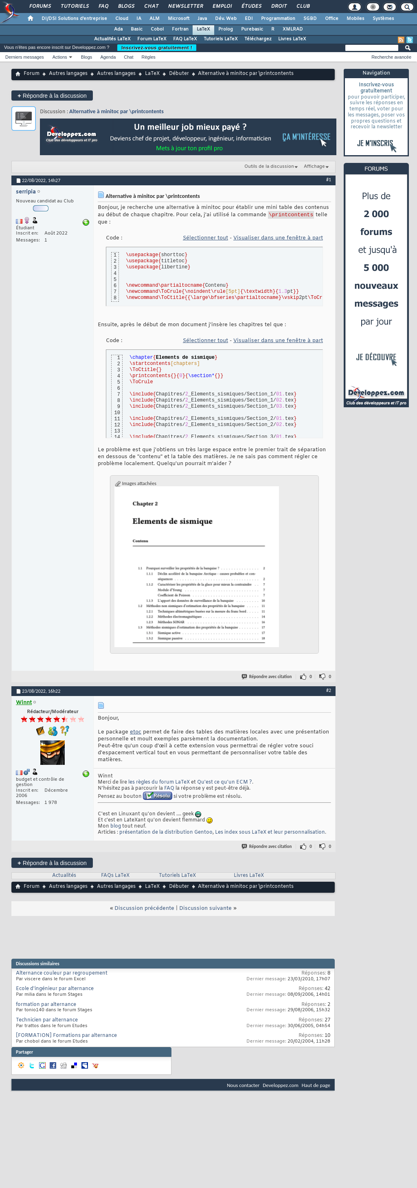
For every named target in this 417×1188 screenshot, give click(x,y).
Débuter (179, 73)
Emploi (221, 6)
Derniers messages (24, 57)
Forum (32, 73)
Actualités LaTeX (112, 39)
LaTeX (203, 29)
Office (331, 19)
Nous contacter (243, 1086)
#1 (328, 179)
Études (251, 6)
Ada (118, 29)
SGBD (310, 19)
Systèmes (383, 19)
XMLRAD (293, 29)
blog (115, 827)
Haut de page (316, 1086)
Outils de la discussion (269, 166)
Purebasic (252, 29)
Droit (278, 6)
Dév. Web (226, 19)
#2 (328, 691)
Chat (151, 6)
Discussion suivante (205, 909)
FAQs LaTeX (115, 877)
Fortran (180, 29)
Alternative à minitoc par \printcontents (116, 111)
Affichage (314, 166)
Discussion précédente (144, 909)
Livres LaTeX (292, 39)
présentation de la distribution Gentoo (166, 833)
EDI (249, 19)
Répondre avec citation (267, 678)
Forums (39, 6)
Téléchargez (258, 39)
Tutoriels (74, 6)
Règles (149, 57)
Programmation (278, 19)
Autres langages (68, 73)
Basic (137, 29)
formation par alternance (46, 1006)
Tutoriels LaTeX (221, 39)
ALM (154, 19)
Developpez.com (280, 1086)
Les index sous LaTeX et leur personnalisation (270, 833)
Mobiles (355, 19)
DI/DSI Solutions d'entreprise (74, 19)
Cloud (121, 19)
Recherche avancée (391, 57)
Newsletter (185, 6)
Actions (60, 57)
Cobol (157, 29)
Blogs (126, 6)
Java (202, 19)
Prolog (225, 29)
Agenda (108, 57)
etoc (135, 733)
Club (302, 6)
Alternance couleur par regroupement (62, 974)
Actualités (64, 877)
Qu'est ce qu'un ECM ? (224, 783)
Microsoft (178, 19)
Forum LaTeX (152, 39)
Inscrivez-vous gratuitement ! (156, 47)
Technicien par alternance (47, 1021)
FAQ (103, 6)
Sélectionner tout (205, 239)
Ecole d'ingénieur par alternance (55, 990)
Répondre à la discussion (52, 95)
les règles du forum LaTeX (159, 783)
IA (138, 19)
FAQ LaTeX (185, 39)
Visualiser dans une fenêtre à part (278, 239)
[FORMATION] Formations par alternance (66, 1037)
